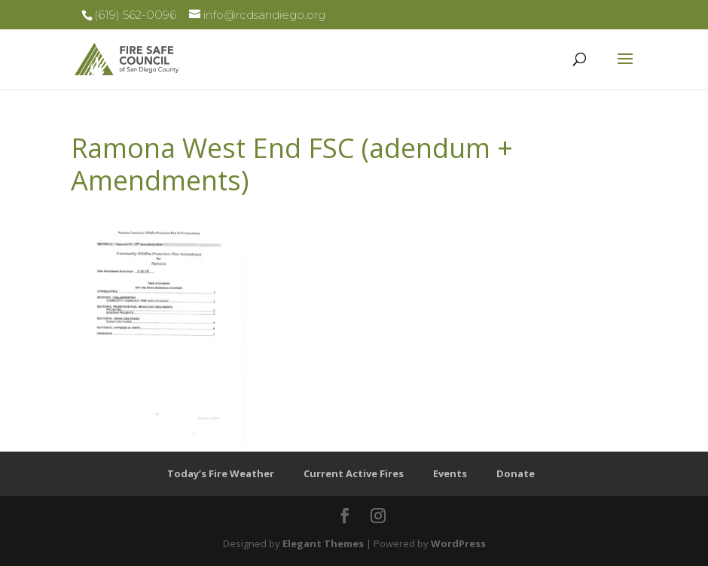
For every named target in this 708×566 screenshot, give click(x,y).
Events (450, 473)
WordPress (458, 543)
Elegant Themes (323, 543)
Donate (515, 473)
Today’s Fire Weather (220, 473)
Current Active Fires (354, 473)
